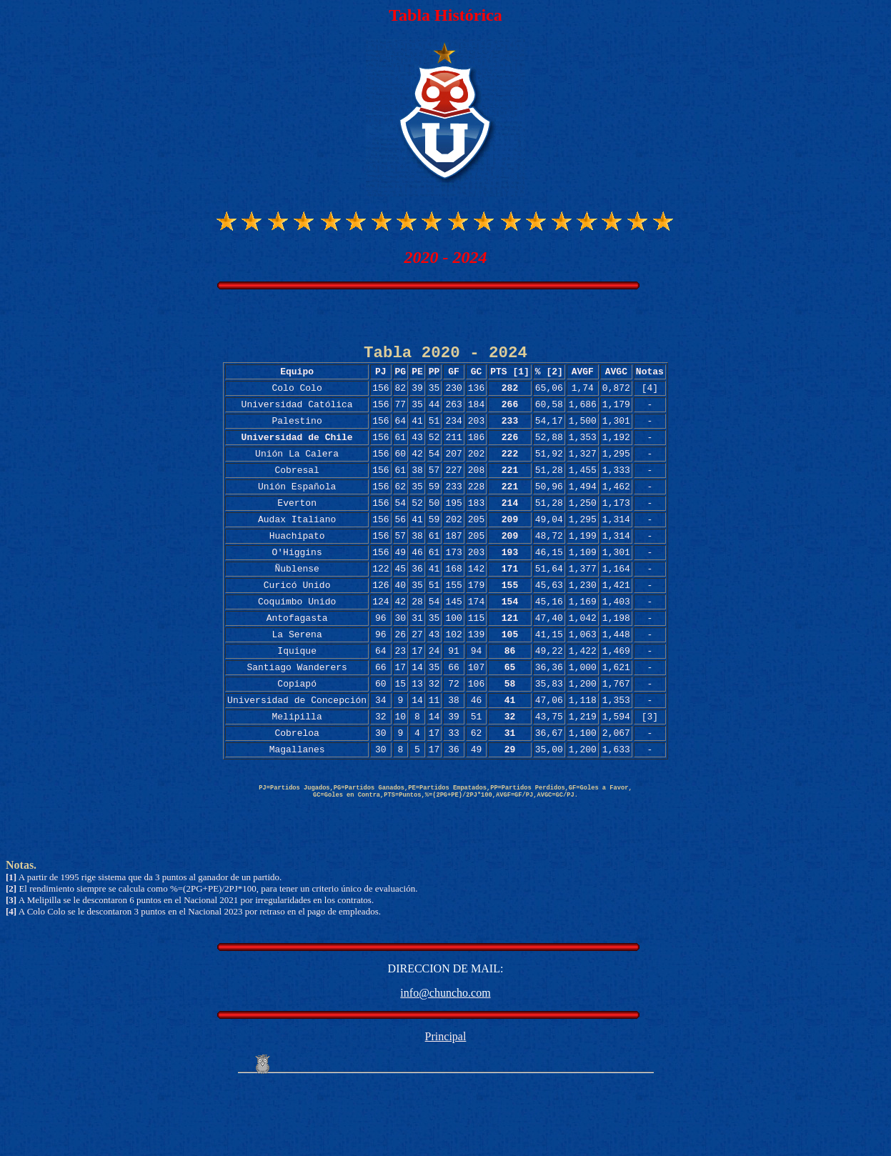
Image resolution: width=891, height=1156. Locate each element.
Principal (446, 1107)
